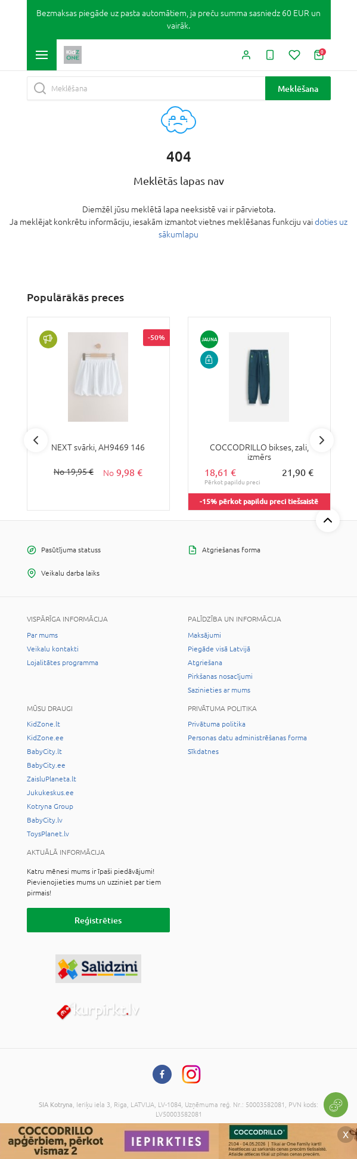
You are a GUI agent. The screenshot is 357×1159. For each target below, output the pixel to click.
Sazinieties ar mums (219, 690)
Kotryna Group (50, 806)
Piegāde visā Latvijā (219, 649)
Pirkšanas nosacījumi (220, 676)
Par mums (42, 635)
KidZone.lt (43, 724)
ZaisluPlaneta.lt (51, 779)
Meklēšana (298, 89)
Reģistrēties (98, 920)
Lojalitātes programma (62, 663)
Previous (36, 440)
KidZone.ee (45, 738)
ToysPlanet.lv (48, 834)
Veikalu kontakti (53, 649)
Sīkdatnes (203, 751)
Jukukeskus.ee (50, 793)
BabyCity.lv (45, 820)
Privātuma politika (217, 724)
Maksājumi (204, 635)
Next (322, 440)
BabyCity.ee (46, 765)
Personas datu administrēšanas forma (247, 738)
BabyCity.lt (44, 751)
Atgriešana (205, 663)
